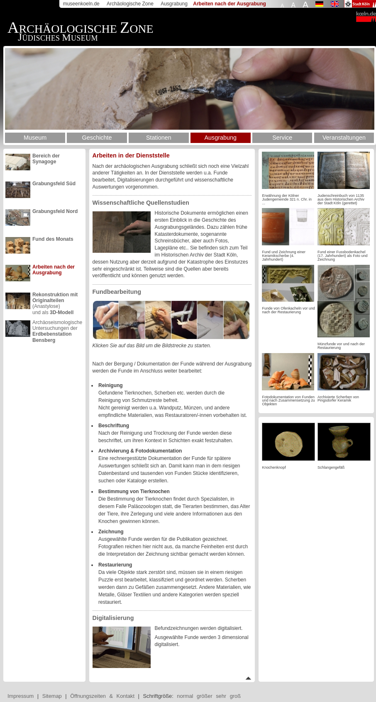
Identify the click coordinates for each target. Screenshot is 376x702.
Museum (35, 137)
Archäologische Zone (130, 4)
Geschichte (97, 137)
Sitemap (52, 696)
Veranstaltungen (344, 137)
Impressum (20, 696)
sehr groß (228, 696)
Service (282, 137)
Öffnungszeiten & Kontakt (102, 696)
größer (204, 696)
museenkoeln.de (81, 4)
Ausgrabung (174, 4)
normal (185, 696)
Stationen (158, 137)
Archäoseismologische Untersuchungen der (57, 328)
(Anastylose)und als (55, 300)
